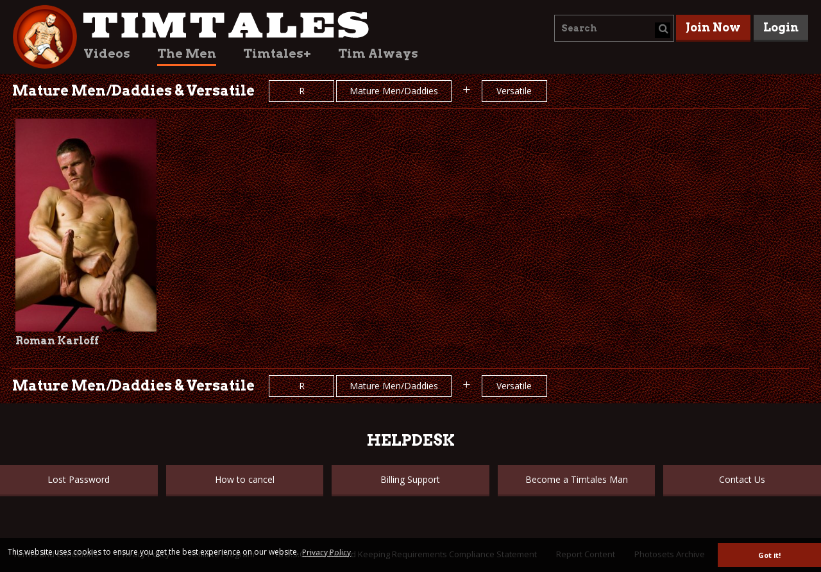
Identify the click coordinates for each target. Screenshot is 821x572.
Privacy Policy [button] (326, 552)
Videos (106, 53)
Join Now (713, 27)
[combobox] (614, 28)
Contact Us (742, 479)
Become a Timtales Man (576, 479)
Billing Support (410, 479)
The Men (186, 53)
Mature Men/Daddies (394, 91)
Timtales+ (277, 53)
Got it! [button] (769, 555)
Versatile (514, 91)
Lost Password (78, 479)
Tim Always (378, 53)
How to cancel (245, 479)
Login (781, 27)
